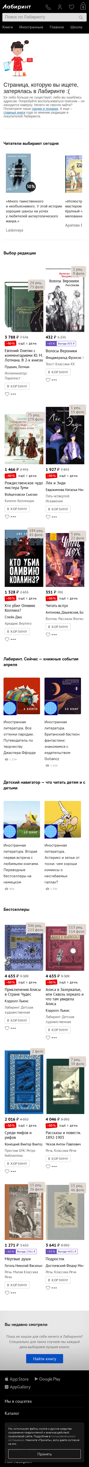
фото (36, 287)
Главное (57, 27)
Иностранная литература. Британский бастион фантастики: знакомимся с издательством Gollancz (62, 740)
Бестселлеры (16, 909)
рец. (36, 282)
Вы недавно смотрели (26, 1324)
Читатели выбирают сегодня (31, 143)
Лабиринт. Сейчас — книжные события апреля (41, 661)
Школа (76, 27)
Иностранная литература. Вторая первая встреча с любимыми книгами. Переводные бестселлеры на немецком (21, 863)
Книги (7, 27)
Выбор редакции (20, 253)
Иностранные (31, 27)
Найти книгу (44, 1358)
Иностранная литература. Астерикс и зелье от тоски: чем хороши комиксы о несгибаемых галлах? (62, 863)
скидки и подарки (45, 109)
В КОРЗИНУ (17, 386)
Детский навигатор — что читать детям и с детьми (44, 785)
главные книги (14, 112)
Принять (44, 1454)
